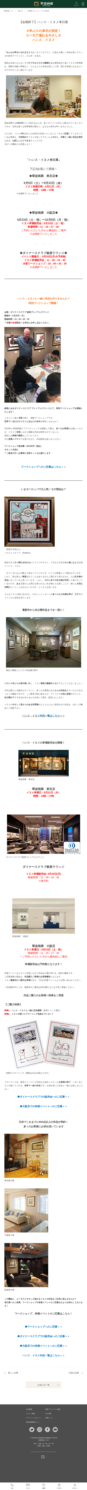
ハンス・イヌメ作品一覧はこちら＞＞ (43, 1355)
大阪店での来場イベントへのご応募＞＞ (44, 1106)
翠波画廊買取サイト (33, 1422)
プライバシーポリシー (33, 1418)
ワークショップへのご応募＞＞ (44, 1326)
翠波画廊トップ (8, 11)
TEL (12, 1486)
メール (28, 1486)
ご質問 (43, 1486)
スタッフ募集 (30, 1413)
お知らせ (20, 11)
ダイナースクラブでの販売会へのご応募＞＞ (45, 1096)
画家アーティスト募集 (52, 1409)
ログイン (75, 1486)
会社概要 (29, 1409)
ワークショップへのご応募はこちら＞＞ (43, 466)
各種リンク (49, 1418)
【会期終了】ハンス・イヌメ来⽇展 (38, 11)
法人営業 (48, 1413)
